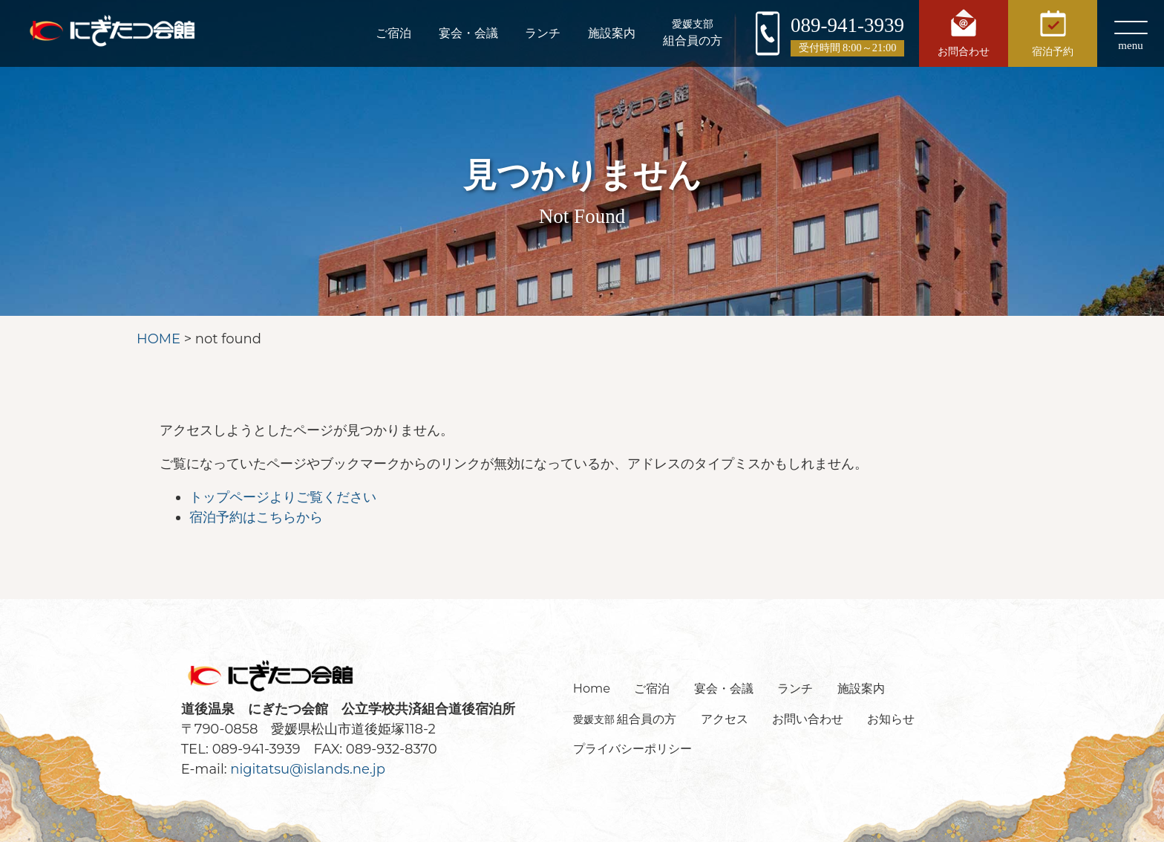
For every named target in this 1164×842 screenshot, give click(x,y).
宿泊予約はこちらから (256, 517)
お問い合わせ (807, 718)
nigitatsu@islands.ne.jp (307, 769)
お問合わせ (964, 32)
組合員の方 (692, 32)
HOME (158, 339)
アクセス (724, 718)
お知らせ (891, 718)
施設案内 (611, 33)
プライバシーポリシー (632, 748)
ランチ (541, 33)
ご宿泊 (390, 33)
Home (591, 688)
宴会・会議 (465, 33)
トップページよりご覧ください (282, 497)
